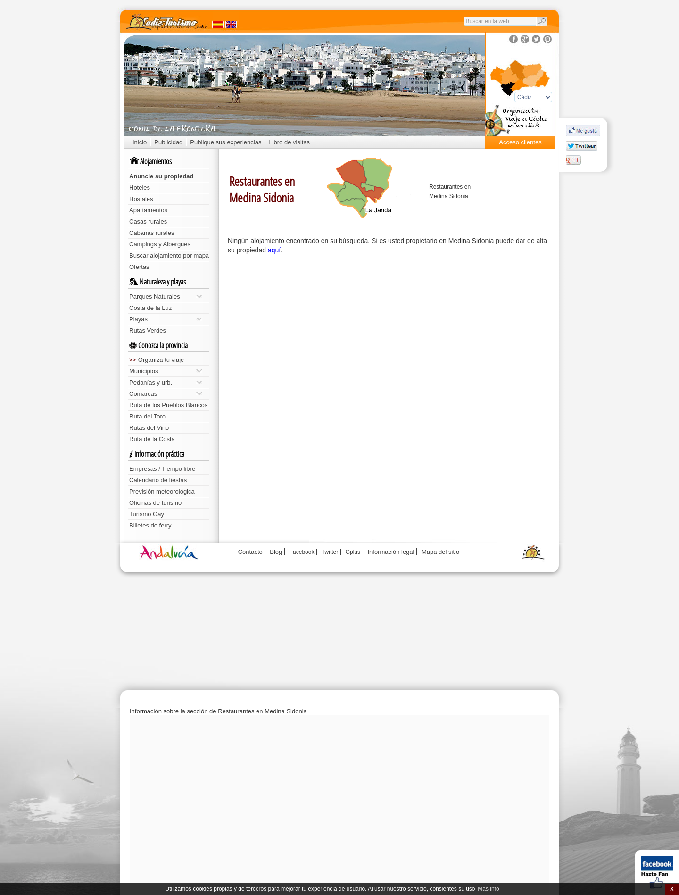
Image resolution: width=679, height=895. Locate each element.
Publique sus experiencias (225, 142)
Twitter (330, 552)
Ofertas (139, 266)
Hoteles (139, 187)
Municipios (165, 371)
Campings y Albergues (159, 244)
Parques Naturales (165, 296)
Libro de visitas (289, 142)
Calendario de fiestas (158, 480)
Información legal (390, 551)
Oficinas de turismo (155, 502)
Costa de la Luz (150, 307)
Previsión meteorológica (162, 491)
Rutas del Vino (149, 427)
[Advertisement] (389, 330)
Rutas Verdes (147, 330)
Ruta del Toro (147, 416)
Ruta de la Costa (152, 439)
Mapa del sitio (440, 551)
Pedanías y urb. (165, 382)
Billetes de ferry (150, 525)
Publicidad (168, 142)
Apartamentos (148, 210)
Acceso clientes (520, 142)
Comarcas (165, 393)
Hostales (141, 198)
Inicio (139, 142)
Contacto (250, 551)
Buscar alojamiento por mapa (169, 255)
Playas (165, 319)
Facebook (302, 552)
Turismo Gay (146, 514)
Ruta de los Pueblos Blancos (168, 405)
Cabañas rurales (151, 232)
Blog (276, 551)
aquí (274, 250)
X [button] (671, 889)
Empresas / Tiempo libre (162, 468)
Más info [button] (488, 889)
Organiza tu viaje (156, 359)
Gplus (353, 552)
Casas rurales (148, 221)
